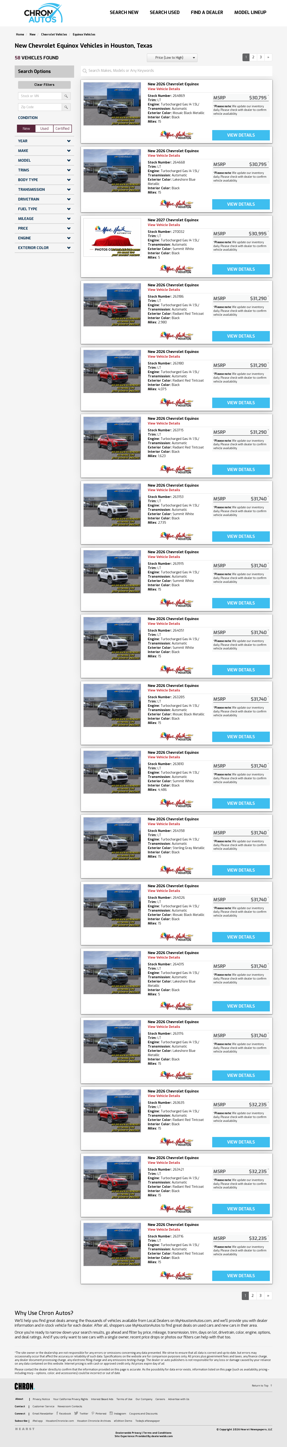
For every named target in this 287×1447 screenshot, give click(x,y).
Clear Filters (44, 85)
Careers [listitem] (160, 1399)
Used (44, 128)
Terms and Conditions (157, 1433)
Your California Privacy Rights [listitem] (70, 1399)
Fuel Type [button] (27, 209)
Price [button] (23, 228)
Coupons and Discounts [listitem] (143, 1413)
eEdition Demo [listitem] (123, 1421)
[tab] (44, 117)
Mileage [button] (26, 218)
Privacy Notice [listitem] (41, 1399)
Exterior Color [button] (33, 247)
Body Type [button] (28, 179)
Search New (124, 12)
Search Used (165, 12)
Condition (28, 117)
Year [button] (22, 141)
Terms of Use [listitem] (124, 1399)
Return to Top (260, 1385)
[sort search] (172, 58)
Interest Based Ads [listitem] (102, 1399)
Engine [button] (24, 238)
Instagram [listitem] (120, 1413)
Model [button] (24, 160)
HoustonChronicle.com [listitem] (60, 1421)
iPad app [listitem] (38, 1421)
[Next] (268, 57)
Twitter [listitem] (84, 1413)
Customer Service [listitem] (43, 1406)
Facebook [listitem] (65, 1413)
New (26, 128)
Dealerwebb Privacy (128, 1433)
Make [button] (23, 150)
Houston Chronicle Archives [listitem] (94, 1421)
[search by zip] (66, 107)
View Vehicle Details (164, 89)
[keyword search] (40, 96)
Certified (62, 128)
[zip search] (40, 107)
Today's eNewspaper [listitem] (147, 1421)
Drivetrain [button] (28, 199)
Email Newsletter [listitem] (43, 1413)
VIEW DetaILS (241, 135)
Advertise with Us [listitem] (178, 1399)
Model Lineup (250, 12)
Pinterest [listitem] (101, 1413)
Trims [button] (23, 170)
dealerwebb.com (162, 1436)
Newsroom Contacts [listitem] (70, 1406)
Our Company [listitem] (144, 1399)
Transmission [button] (31, 189)
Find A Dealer (207, 12)
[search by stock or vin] (66, 96)
